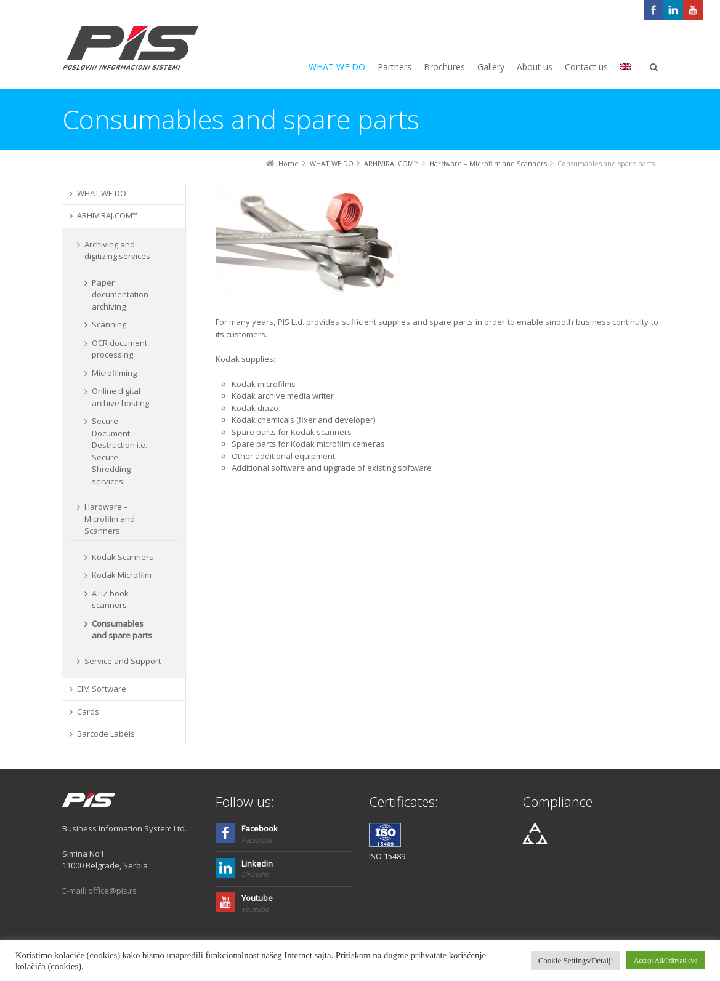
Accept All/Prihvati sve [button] (665, 960)
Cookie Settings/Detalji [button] (575, 960)
